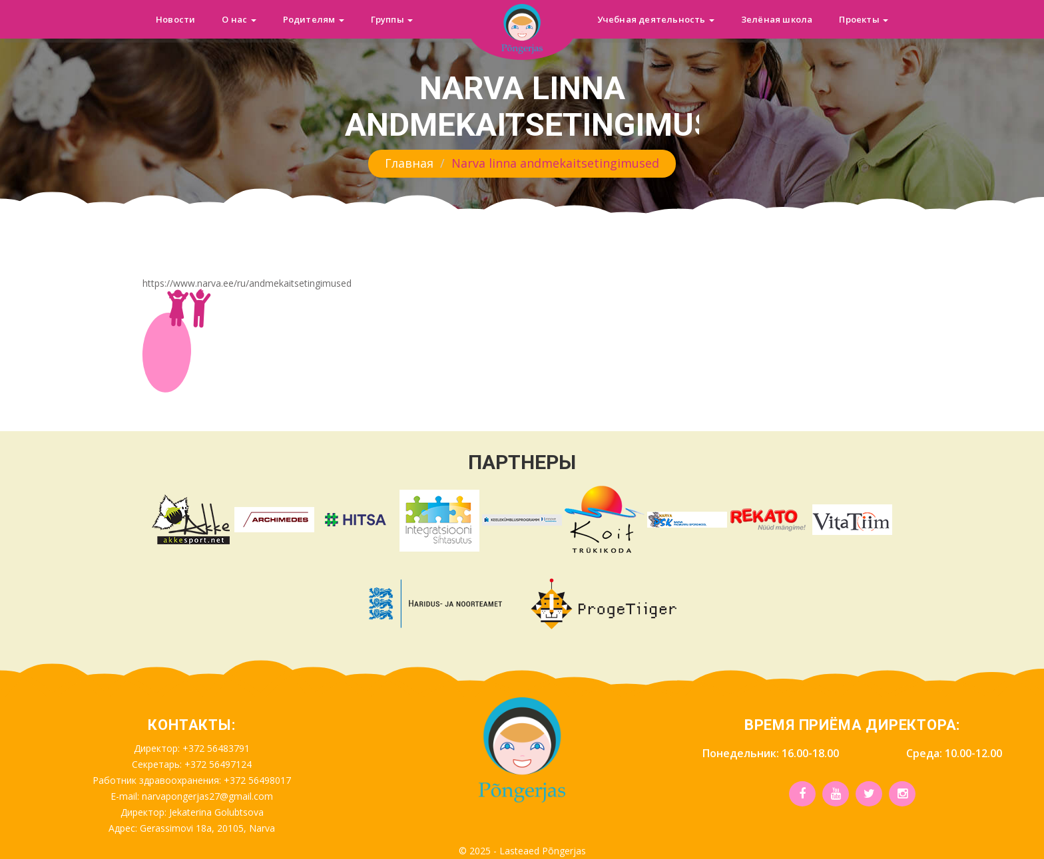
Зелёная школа (777, 19)
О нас (239, 19)
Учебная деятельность (655, 19)
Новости (175, 19)
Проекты (863, 19)
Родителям (313, 19)
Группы (392, 19)
